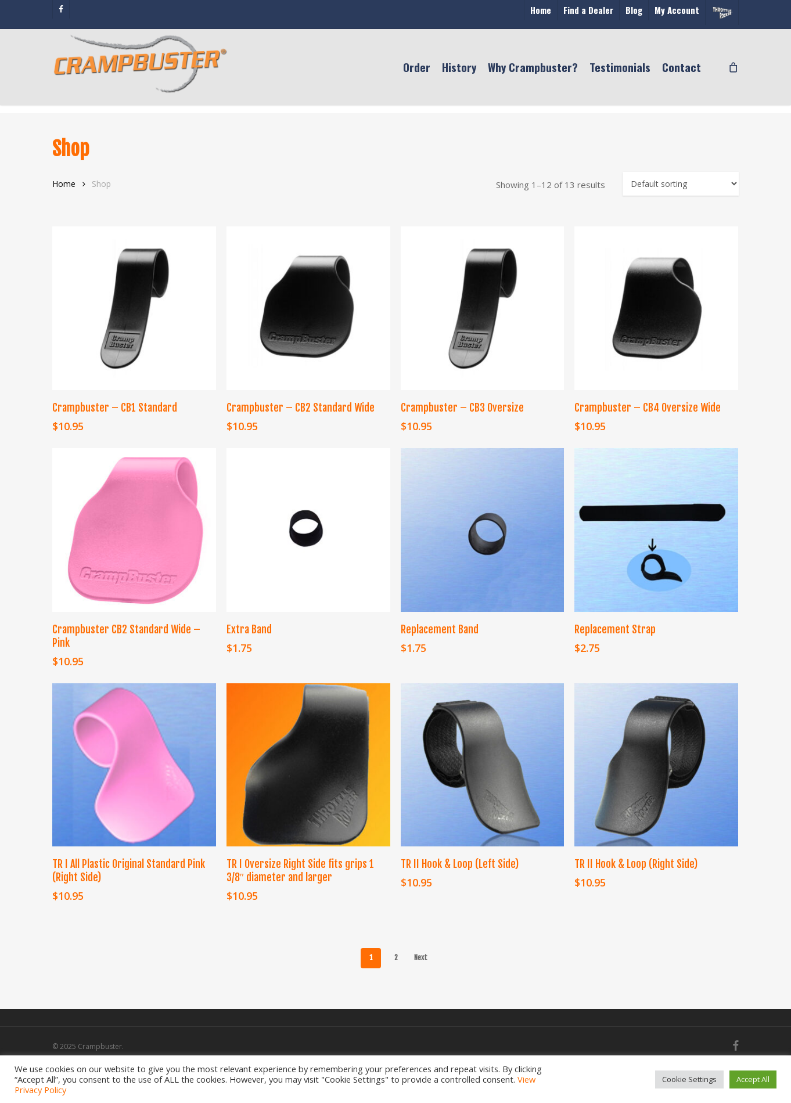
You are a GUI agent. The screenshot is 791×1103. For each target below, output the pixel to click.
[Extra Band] (308, 530)
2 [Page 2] (396, 957)
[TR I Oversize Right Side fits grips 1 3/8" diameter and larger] (308, 765)
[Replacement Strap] (656, 530)
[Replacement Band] (483, 530)
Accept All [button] (753, 1079)
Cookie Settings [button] (689, 1079)
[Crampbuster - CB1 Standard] (134, 308)
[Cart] (733, 71)
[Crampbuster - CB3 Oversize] (483, 308)
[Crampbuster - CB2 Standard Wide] (308, 308)
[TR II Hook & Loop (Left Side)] (483, 765)
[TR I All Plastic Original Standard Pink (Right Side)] (134, 765)
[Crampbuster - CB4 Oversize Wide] (656, 308)
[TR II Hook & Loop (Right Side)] (656, 765)
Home (63, 183)
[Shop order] (681, 184)
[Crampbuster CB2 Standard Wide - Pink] (134, 530)
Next (420, 957)
